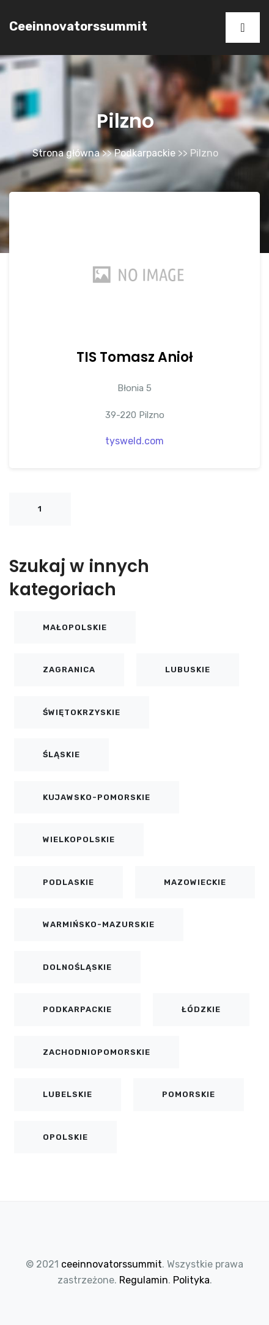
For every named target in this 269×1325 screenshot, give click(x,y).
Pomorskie (188, 1094)
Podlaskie (68, 882)
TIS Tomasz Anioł (134, 357)
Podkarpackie (144, 153)
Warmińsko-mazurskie (99, 924)
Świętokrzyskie (81, 712)
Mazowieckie (195, 882)
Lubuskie (187, 669)
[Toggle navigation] (243, 27)
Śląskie (61, 754)
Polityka (191, 1280)
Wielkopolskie (79, 839)
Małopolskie (75, 627)
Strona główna (66, 153)
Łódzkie (201, 1009)
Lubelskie (67, 1094)
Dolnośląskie (77, 967)
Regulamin (143, 1280)
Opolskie (65, 1137)
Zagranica (69, 669)
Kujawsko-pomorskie (96, 797)
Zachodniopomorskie (96, 1052)
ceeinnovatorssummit (78, 26)
